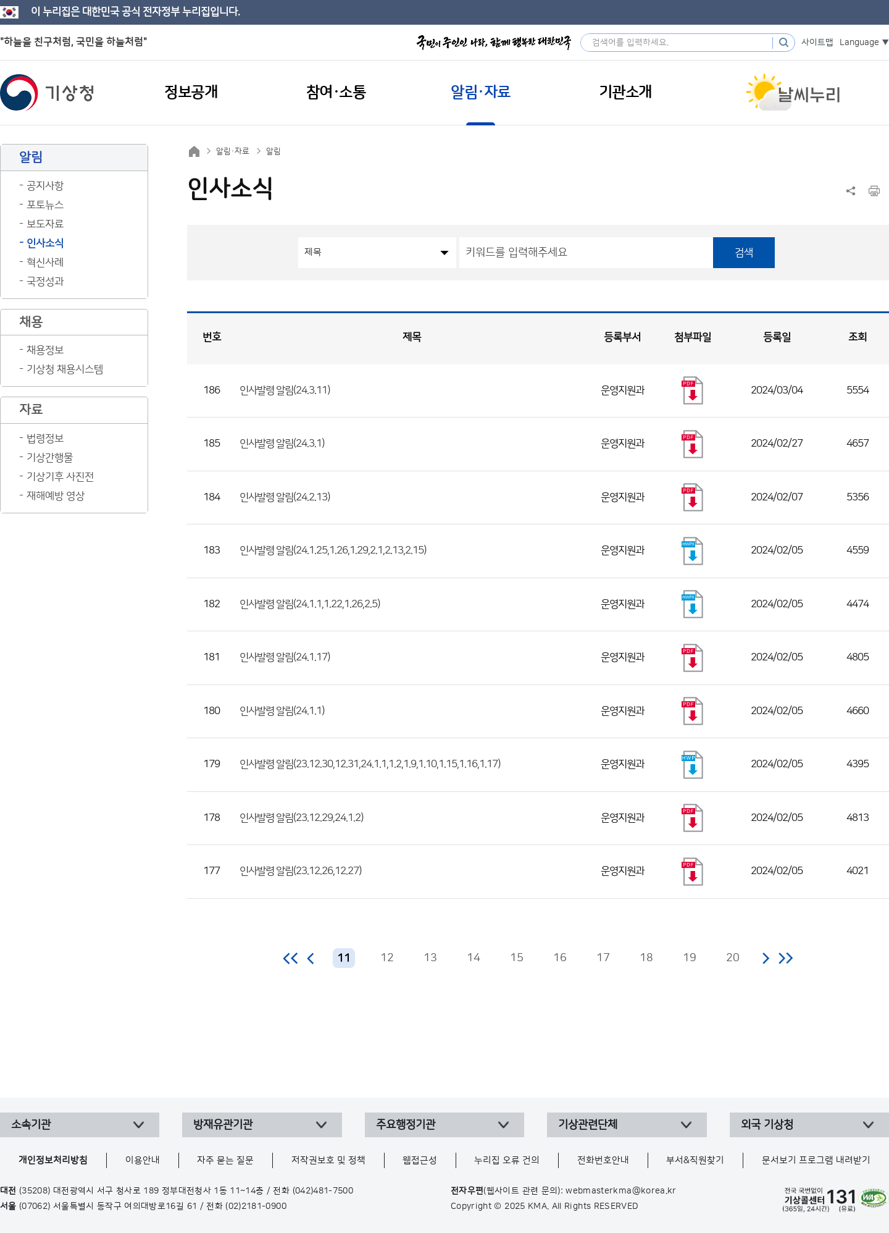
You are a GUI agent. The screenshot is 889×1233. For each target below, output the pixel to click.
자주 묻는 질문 (225, 1160)
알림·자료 (232, 151)
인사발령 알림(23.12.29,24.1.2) (301, 817)
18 (646, 958)
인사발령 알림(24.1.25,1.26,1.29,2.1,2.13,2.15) (333, 550)
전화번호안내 (603, 1160)
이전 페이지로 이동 (311, 958)
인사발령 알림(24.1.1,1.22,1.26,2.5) (310, 604)
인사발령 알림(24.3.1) (282, 443)
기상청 (47, 92)
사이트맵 (817, 43)
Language (859, 43)
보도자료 (45, 224)
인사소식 (45, 243)
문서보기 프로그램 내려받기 (816, 1160)
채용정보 (45, 350)
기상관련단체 (587, 1125)
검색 (744, 252)
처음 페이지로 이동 (291, 958)
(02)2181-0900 (255, 1206)
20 (733, 958)
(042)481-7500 (323, 1191)
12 (387, 958)
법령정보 (45, 438)
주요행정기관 (405, 1125)
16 (560, 958)
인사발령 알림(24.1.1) (282, 711)
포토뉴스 (45, 205)
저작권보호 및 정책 (328, 1160)
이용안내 (142, 1160)
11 (344, 959)
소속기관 (31, 1125)
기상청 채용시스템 (65, 369)
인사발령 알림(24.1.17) (285, 657)
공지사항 (45, 185)
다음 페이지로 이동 (765, 958)
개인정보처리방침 (53, 1160)
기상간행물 (50, 457)
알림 (273, 151)
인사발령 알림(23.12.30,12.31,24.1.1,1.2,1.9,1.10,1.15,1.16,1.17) (370, 764)
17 (603, 958)
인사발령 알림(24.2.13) (285, 497)
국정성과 (45, 281)
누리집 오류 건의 (507, 1160)
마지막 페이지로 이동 (785, 958)
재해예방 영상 (56, 496)
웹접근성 (420, 1160)
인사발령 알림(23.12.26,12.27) (300, 871)
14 (473, 958)
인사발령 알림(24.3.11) (285, 390)
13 (430, 958)
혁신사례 (45, 262)
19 (689, 958)
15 (517, 958)
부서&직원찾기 (695, 1160)
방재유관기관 (223, 1125)
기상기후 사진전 (60, 476)
